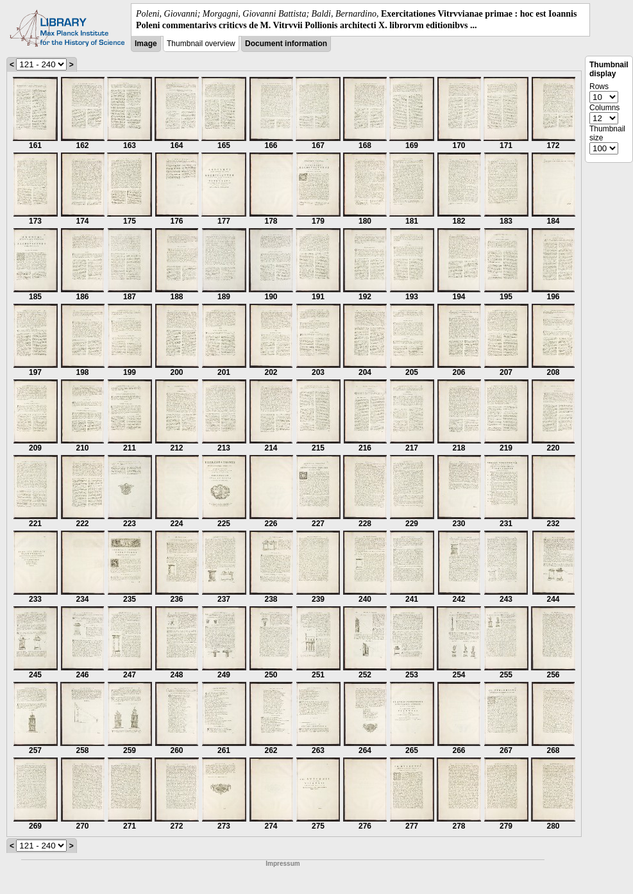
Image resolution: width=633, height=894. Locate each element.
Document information (286, 43)
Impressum (283, 863)
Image (146, 43)
